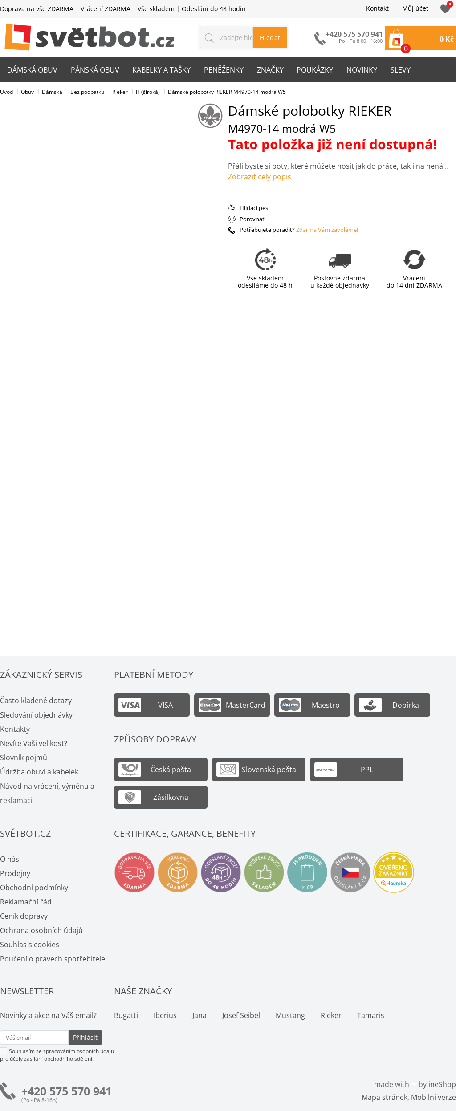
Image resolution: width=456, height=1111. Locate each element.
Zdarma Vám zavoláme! (327, 230)
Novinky (362, 70)
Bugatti (126, 1015)
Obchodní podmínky (34, 887)
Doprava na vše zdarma (134, 872)
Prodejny (15, 873)
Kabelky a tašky (162, 70)
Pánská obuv (95, 70)
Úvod (6, 92)
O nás (9, 859)
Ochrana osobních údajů (41, 930)
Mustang (290, 1015)
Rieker (120, 92)
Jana (199, 1015)
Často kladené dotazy (36, 701)
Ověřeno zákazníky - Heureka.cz (393, 872)
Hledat (270, 37)
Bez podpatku (87, 92)
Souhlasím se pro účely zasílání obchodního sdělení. (57, 1054)
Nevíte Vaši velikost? (33, 743)
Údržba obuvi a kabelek (39, 772)
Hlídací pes (254, 208)
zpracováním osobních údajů (78, 1051)
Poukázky (315, 70)
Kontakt (377, 8)
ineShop (442, 1084)
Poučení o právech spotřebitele (52, 959)
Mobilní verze (433, 1097)
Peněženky (224, 70)
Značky (270, 70)
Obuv (27, 92)
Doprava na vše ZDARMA (36, 8)
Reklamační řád (26, 902)
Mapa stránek (384, 1097)
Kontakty (15, 729)
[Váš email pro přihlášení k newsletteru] (34, 1037)
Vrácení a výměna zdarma (177, 872)
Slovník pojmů (23, 757)
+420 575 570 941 (66, 1091)
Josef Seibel (241, 1015)
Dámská (52, 92)
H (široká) (148, 92)
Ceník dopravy (24, 916)
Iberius (165, 1015)
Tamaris (370, 1015)
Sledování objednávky (36, 715)
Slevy (401, 70)
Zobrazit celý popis (259, 177)
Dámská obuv (32, 70)
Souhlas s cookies (29, 944)
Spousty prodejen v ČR (307, 872)
